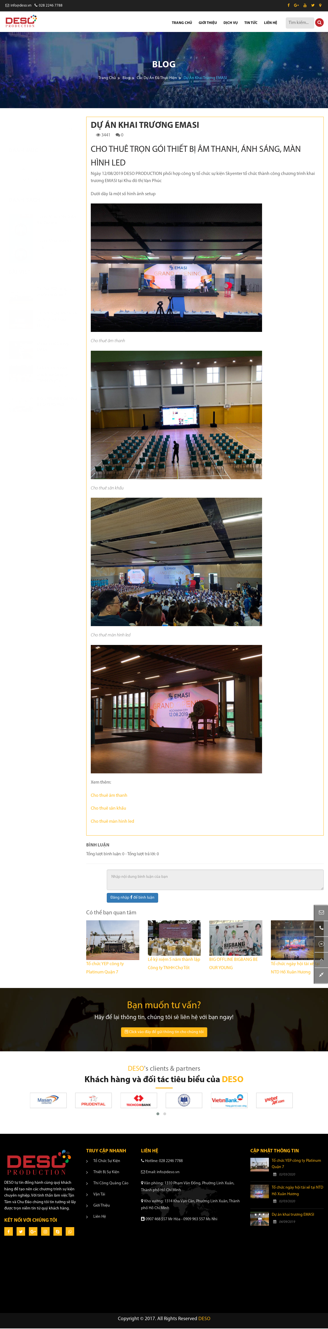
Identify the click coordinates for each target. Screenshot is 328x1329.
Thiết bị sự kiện (106, 1173)
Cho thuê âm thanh (109, 796)
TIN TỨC (250, 23)
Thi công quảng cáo (110, 1184)
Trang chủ (107, 78)
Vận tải (99, 1195)
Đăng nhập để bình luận (132, 898)
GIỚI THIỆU (208, 23)
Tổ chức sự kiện (106, 1161)
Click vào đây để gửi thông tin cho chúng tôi (164, 1032)
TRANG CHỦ (182, 23)
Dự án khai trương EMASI (293, 1215)
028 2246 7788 (49, 5)
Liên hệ (99, 1217)
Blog (126, 78)
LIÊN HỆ (270, 23)
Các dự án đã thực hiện (157, 78)
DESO (204, 1319)
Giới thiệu (101, 1206)
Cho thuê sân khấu (108, 809)
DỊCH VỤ (231, 23)
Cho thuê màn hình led (112, 822)
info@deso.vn (18, 5)
